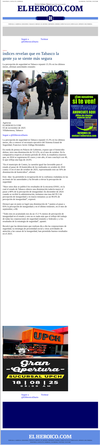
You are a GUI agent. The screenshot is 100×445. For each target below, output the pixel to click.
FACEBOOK (82, 1)
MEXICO (37, 24)
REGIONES (25, 24)
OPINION (81, 24)
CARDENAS (18, 24)
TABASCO (32, 24)
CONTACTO (13, 1)
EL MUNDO (44, 24)
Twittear (44, 39)
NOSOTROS (6, 1)
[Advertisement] (50, 31)
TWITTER (88, 1)
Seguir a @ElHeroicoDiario (29, 40)
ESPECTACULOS (65, 24)
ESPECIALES (74, 24)
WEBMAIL (20, 1)
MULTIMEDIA (88, 24)
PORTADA (11, 24)
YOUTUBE (95, 1)
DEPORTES (51, 24)
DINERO (57, 24)
